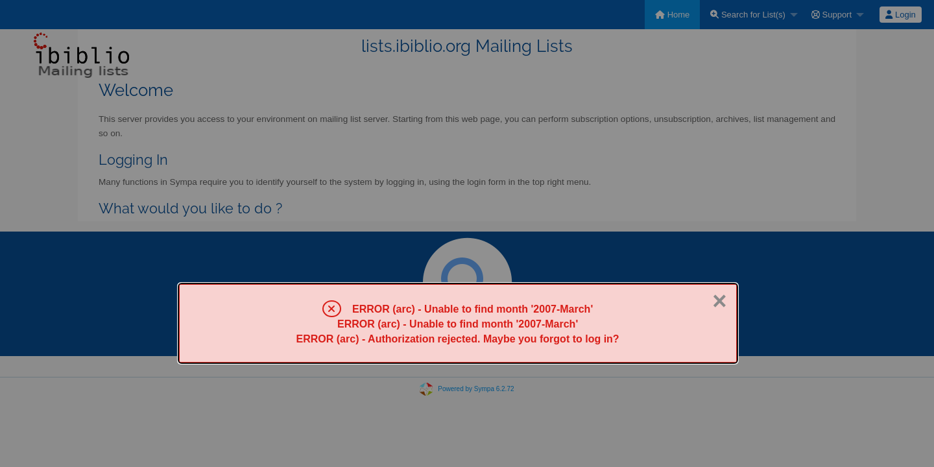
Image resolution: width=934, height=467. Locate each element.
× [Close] (719, 301)
